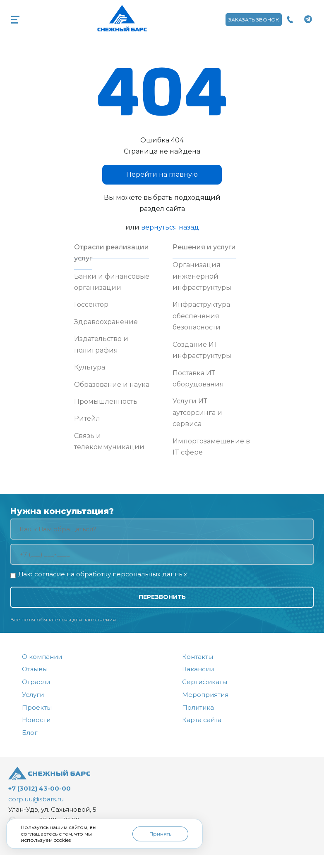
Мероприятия (205, 695)
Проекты (37, 707)
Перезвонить (162, 597)
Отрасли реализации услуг (111, 252)
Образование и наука (111, 384)
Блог (30, 733)
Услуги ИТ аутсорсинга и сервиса (197, 412)
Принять (160, 834)
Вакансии (198, 669)
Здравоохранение (106, 322)
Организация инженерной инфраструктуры (202, 276)
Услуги (33, 695)
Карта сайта (201, 720)
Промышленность (105, 401)
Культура (89, 367)
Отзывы (35, 669)
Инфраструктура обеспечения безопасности (201, 316)
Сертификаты (204, 682)
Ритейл (87, 418)
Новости (36, 720)
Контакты (197, 657)
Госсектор (91, 304)
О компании (42, 657)
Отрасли (36, 682)
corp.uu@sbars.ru (36, 799)
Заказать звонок (253, 20)
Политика (198, 707)
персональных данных (150, 574)
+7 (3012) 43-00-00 (39, 788)
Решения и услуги (204, 247)
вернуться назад (170, 227)
